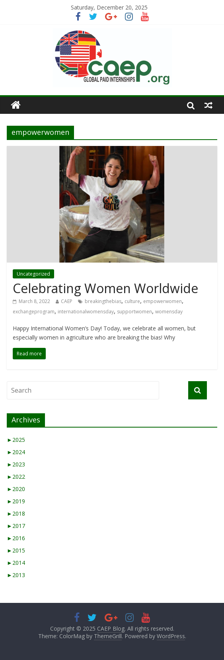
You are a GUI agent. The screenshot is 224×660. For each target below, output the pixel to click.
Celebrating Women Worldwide (105, 288)
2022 (16, 476)
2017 (16, 526)
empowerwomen (162, 301)
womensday (169, 311)
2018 (16, 513)
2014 (16, 562)
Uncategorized (33, 274)
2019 (16, 501)
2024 (16, 452)
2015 (16, 550)
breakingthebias (103, 301)
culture (132, 301)
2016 (16, 538)
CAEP (66, 301)
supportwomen (134, 311)
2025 (16, 439)
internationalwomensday (86, 311)
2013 (16, 575)
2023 (16, 464)
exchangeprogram (34, 311)
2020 (16, 489)
